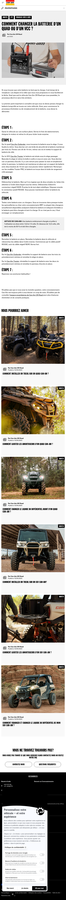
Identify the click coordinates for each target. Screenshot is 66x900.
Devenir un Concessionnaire (44, 781)
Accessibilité (47, 893)
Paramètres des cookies (8, 895)
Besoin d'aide (6, 781)
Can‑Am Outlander (18, 144)
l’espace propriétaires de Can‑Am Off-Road (26, 295)
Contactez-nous (19, 765)
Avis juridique (5, 893)
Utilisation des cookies (35, 893)
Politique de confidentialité (19, 893)
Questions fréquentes (47, 765)
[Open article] (33, 350)
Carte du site (56, 893)
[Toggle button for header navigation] (3, 2)
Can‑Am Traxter (17, 156)
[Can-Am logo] (10, 2)
